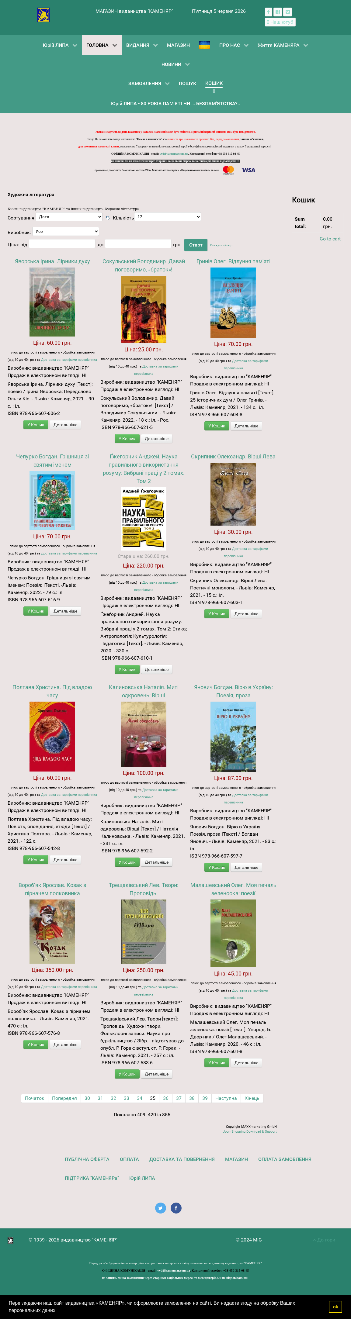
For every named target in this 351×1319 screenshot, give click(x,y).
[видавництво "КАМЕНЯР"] (43, 14)
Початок (34, 1098)
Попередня (64, 1098)
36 (166, 1098)
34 (139, 1098)
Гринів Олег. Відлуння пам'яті (233, 261)
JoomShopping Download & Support (250, 1132)
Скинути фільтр (221, 245)
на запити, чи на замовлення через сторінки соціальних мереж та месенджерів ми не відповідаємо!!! (175, 161)
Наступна (226, 1098)
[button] (59, 1311)
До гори (324, 1240)
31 (100, 1098)
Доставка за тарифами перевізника (69, 360)
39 (205, 1098)
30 (87, 1098)
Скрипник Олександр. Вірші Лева (233, 456)
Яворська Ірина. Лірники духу (52, 261)
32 (113, 1098)
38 (192, 1098)
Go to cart (330, 239)
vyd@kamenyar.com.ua (174, 153)
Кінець (252, 1098)
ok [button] (335, 1306)
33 (126, 1098)
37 (179, 1098)
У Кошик (35, 424)
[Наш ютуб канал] (280, 22)
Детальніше (65, 424)
